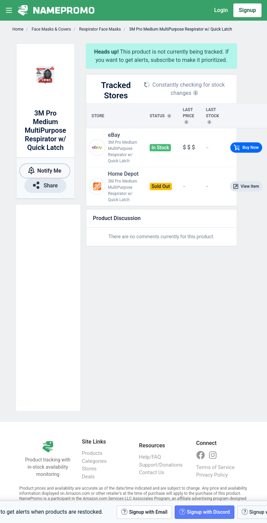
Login (221, 10)
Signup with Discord (204, 512)
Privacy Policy (212, 475)
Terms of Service (215, 467)
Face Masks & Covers (51, 29)
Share (45, 185)
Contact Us (151, 472)
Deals (88, 476)
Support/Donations (161, 465)
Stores (89, 469)
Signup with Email (144, 512)
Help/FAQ (150, 457)
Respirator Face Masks (99, 29)
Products (92, 453)
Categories (94, 461)
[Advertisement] (48, 308)
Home (17, 29)
